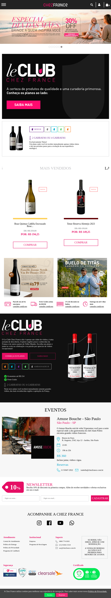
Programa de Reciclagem (38, 544)
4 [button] (57, 47)
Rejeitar (62, 595)
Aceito (49, 595)
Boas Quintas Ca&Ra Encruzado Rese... (30, 224)
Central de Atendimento (11, 541)
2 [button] (52, 47)
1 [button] (49, 47)
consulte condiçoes (20, 306)
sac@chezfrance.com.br (66, 548)
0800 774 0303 (64, 541)
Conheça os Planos (15, 356)
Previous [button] (11, 30)
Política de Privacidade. (97, 591)
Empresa (32, 541)
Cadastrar (100, 498)
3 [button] (54, 47)
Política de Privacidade (11, 548)
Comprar (30, 244)
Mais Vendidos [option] (55, 168)
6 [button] (61, 47)
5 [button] (59, 47)
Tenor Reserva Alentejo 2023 (81, 223)
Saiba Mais (42, 356)
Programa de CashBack (11, 551)
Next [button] (99, 30)
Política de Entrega (9, 544)
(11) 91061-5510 (63, 545)
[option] (30, 214)
